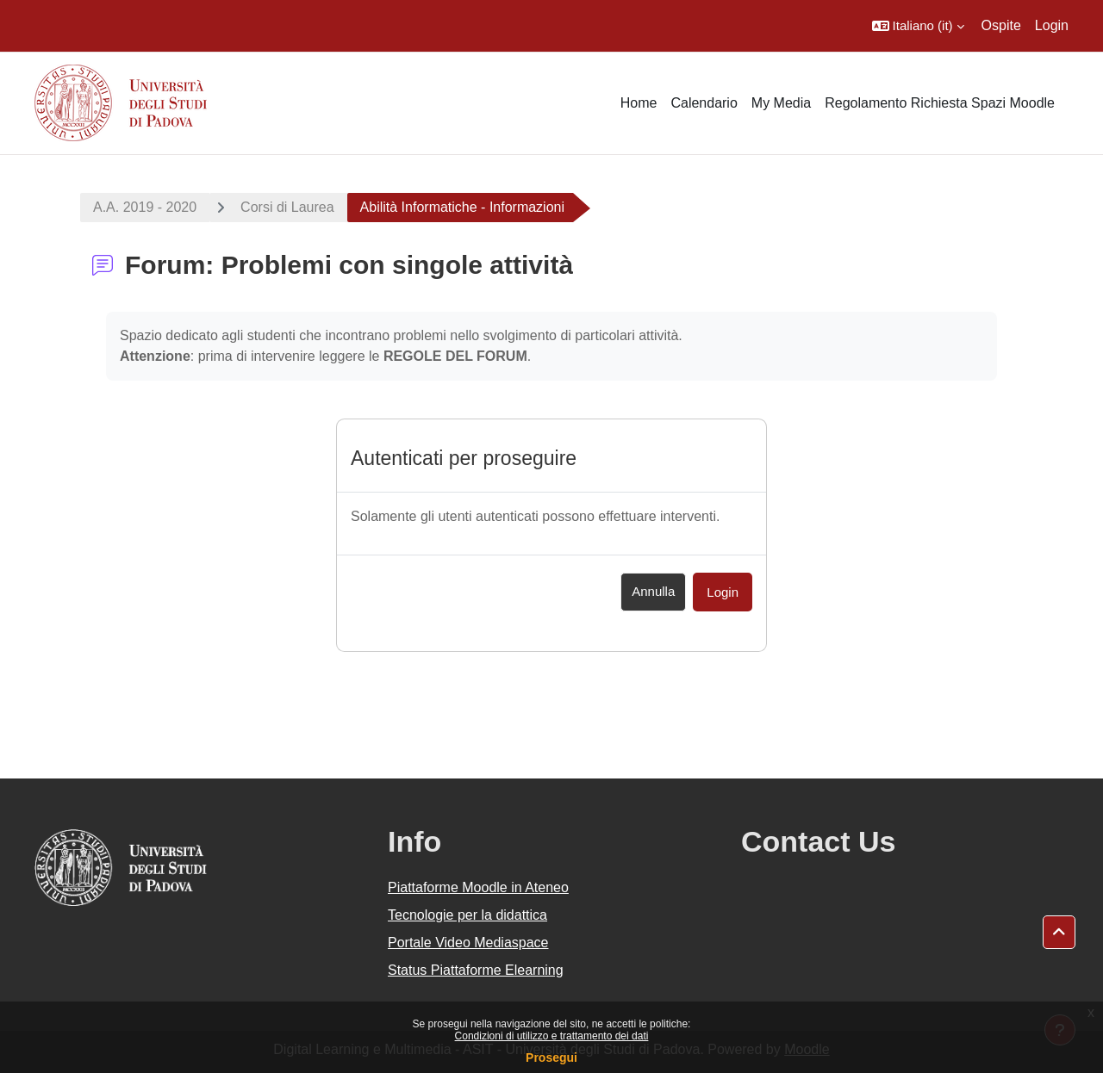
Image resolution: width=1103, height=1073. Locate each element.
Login (1052, 25)
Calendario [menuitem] (703, 103)
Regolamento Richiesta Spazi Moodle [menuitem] (940, 103)
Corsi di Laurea (287, 207)
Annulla (653, 591)
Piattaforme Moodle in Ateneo (478, 887)
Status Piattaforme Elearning (476, 970)
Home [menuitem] (638, 103)
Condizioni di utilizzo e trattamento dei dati (552, 1036)
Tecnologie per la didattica (467, 915)
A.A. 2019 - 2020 (144, 207)
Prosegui (551, 1057)
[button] (918, 26)
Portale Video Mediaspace (468, 942)
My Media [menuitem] (781, 103)
